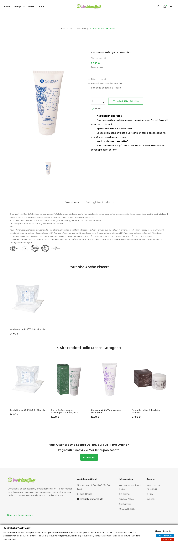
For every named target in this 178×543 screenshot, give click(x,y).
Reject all (167, 539)
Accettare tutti (165, 535)
